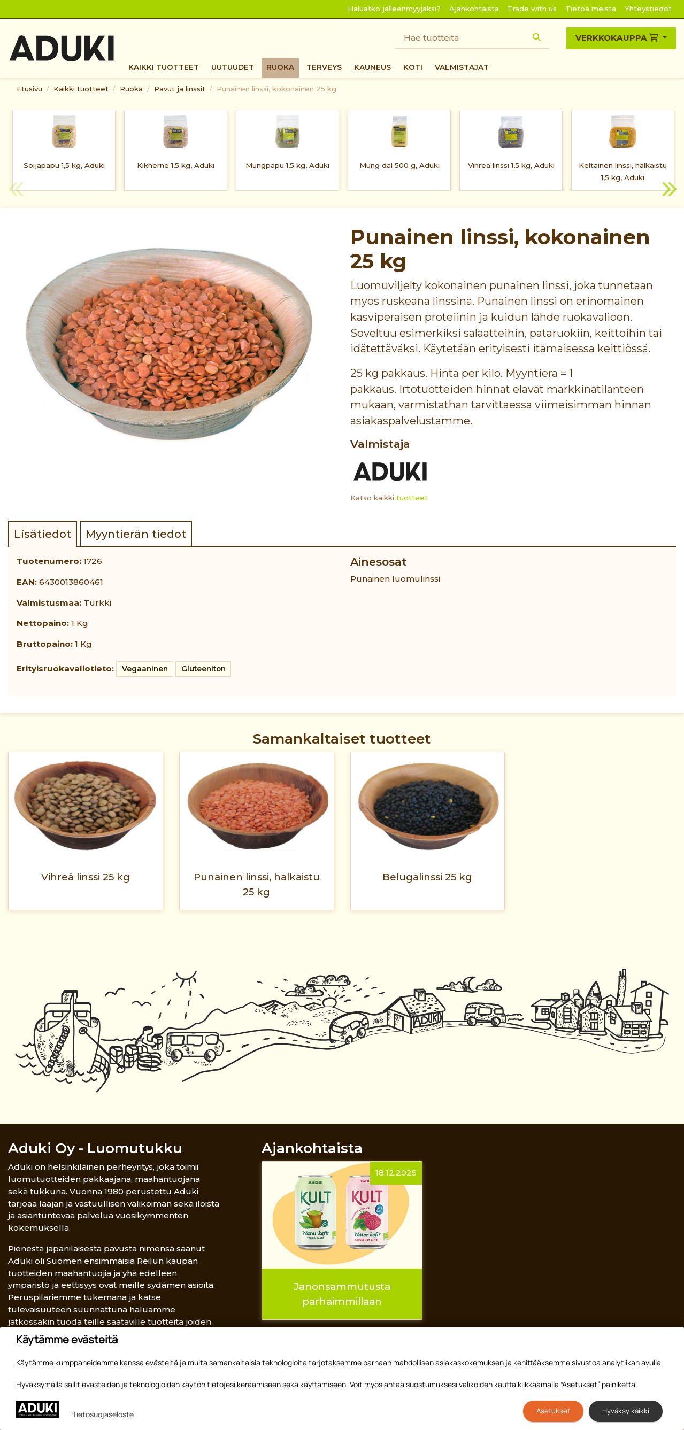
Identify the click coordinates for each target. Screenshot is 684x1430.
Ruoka (280, 67)
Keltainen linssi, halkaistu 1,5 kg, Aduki (623, 171)
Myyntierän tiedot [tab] (136, 533)
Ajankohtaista (474, 8)
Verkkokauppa (617, 38)
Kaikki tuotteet (163, 67)
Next (668, 191)
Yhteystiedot (648, 8)
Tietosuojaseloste (103, 1414)
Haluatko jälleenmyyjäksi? (394, 8)
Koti (412, 67)
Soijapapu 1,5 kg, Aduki (64, 165)
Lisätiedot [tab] (42, 533)
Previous (16, 191)
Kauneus (372, 67)
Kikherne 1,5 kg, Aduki (175, 165)
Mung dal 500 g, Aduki (399, 165)
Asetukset (553, 1411)
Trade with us (532, 8)
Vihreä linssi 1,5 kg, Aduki (511, 165)
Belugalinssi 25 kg (427, 877)
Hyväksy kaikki (625, 1411)
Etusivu (29, 88)
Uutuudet (232, 67)
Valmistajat (462, 67)
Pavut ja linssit (179, 88)
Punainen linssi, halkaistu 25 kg (257, 884)
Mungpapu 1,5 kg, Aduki (287, 165)
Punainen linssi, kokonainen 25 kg (276, 88)
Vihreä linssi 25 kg (85, 877)
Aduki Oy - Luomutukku (95, 1148)
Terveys (324, 67)
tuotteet (412, 497)
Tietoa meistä (590, 8)
